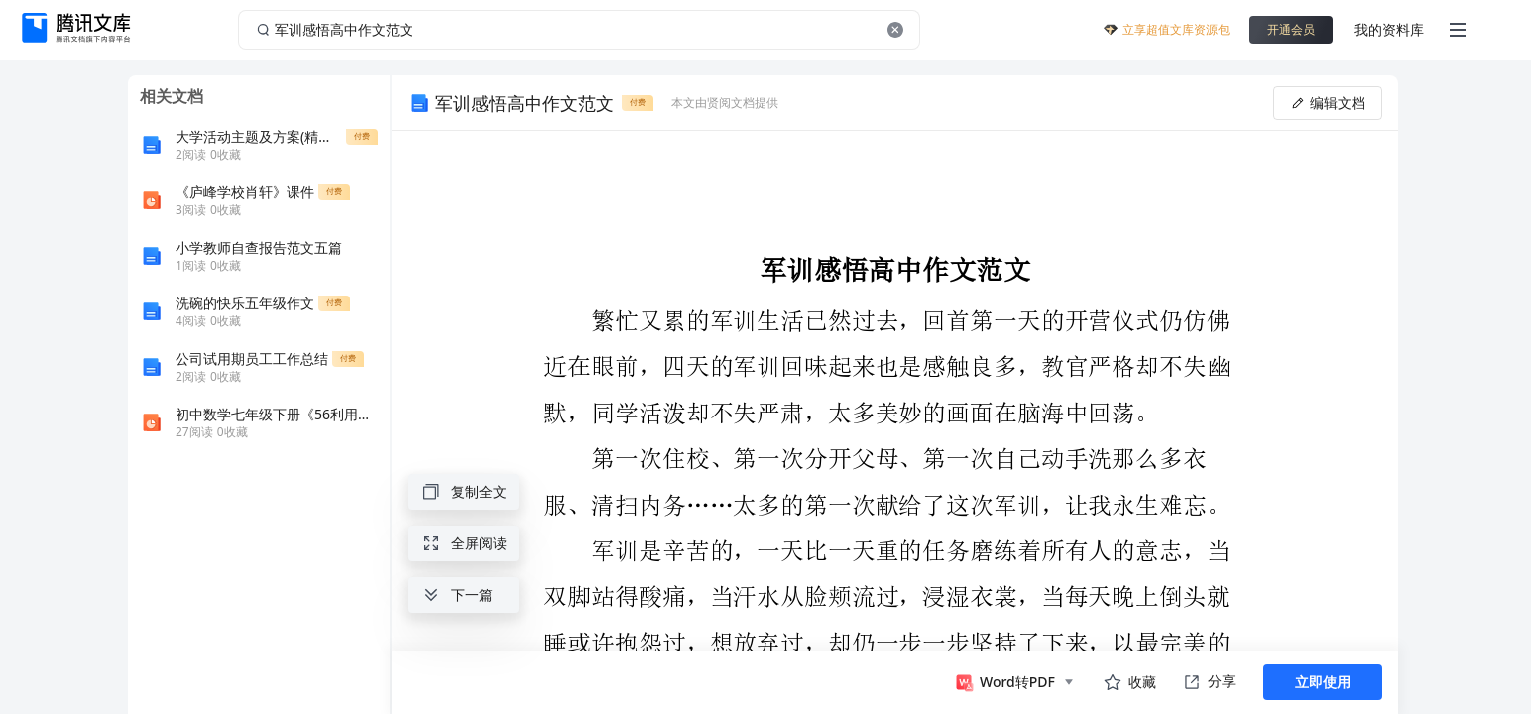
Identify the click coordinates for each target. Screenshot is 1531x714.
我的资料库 (1389, 29)
